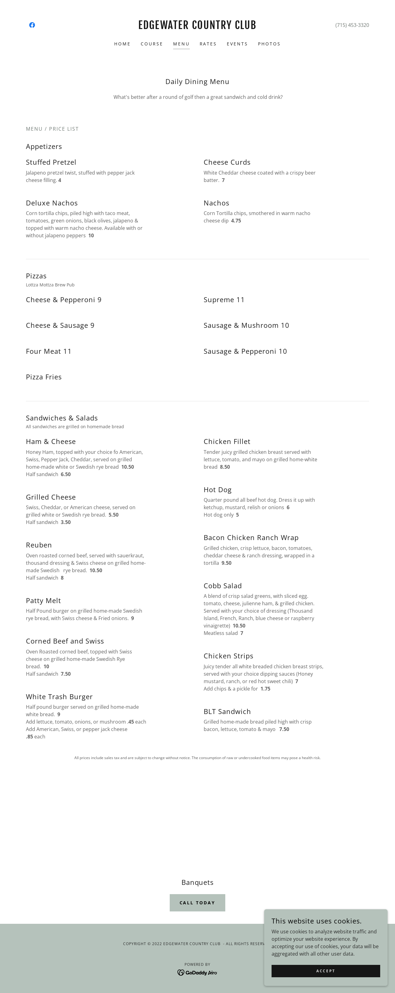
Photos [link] (269, 44)
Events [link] (237, 44)
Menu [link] (181, 44)
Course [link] (152, 44)
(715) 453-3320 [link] (352, 25)
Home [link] (122, 44)
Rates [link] (208, 44)
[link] (32, 25)
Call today (198, 903)
